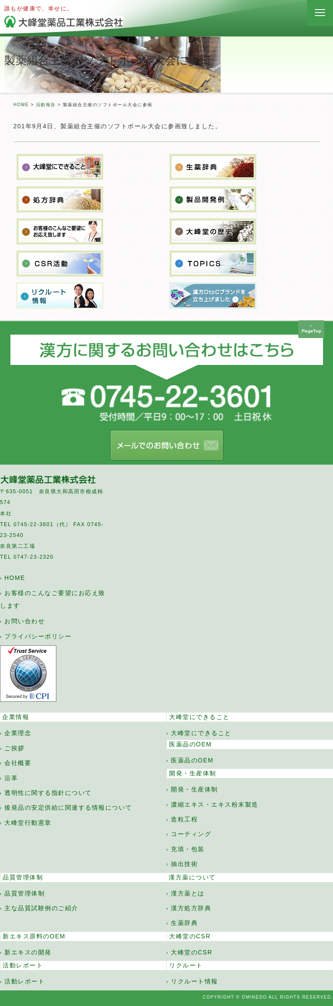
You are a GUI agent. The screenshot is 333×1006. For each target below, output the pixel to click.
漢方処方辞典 (191, 908)
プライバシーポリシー (38, 636)
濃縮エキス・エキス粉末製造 (214, 804)
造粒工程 (184, 819)
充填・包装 (188, 849)
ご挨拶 (14, 748)
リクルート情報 (194, 981)
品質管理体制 (23, 877)
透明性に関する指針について (48, 792)
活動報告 (46, 104)
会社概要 (17, 762)
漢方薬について (192, 877)
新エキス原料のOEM (34, 936)
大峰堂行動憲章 (28, 822)
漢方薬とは (188, 893)
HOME (21, 104)
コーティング (191, 833)
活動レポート (23, 965)
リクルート (186, 965)
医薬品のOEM (190, 744)
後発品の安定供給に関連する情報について (68, 807)
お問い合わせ (24, 621)
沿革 (11, 778)
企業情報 (15, 716)
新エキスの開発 (28, 952)
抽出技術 (184, 863)
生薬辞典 (184, 922)
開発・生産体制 (192, 773)
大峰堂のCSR (190, 936)
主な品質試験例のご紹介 (41, 908)
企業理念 (17, 732)
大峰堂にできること (199, 716)
